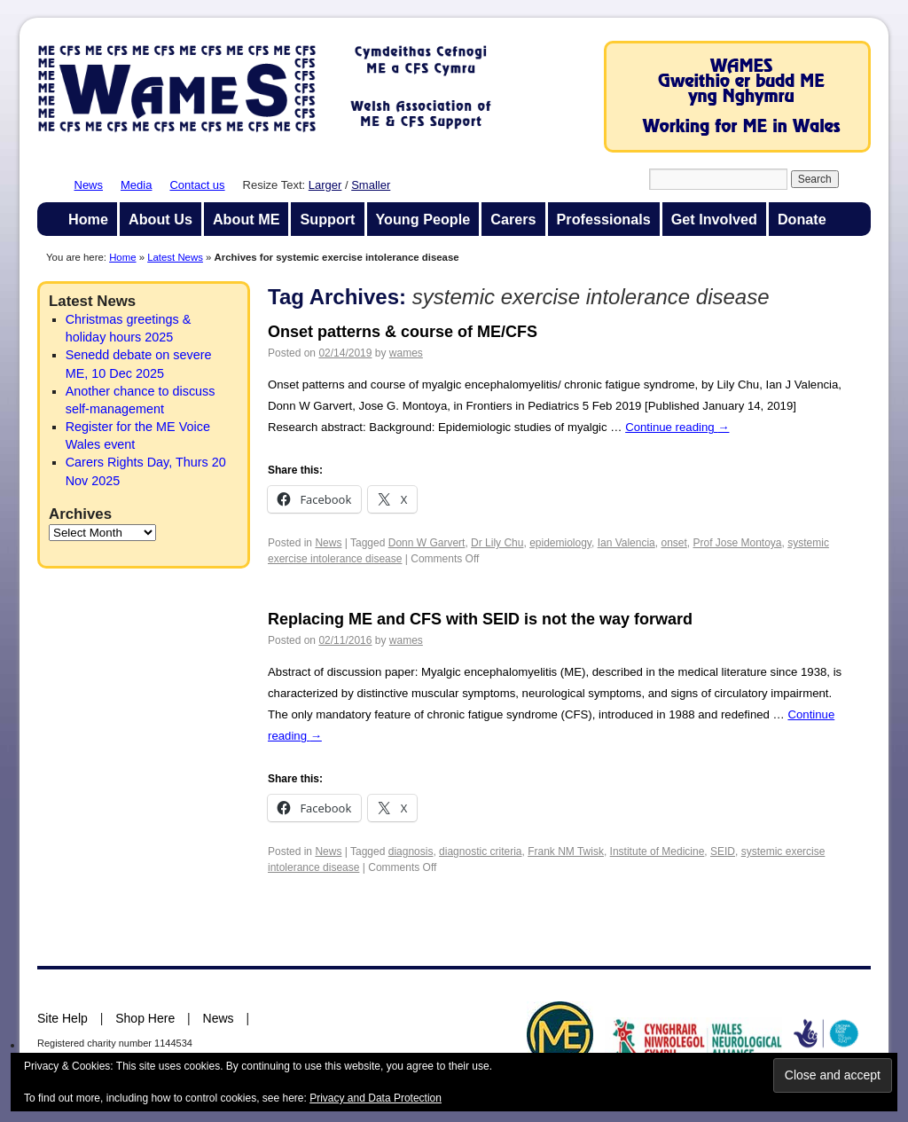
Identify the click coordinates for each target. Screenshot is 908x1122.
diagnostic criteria (480, 851)
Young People (423, 219)
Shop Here (145, 1018)
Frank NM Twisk (566, 851)
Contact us (196, 185)
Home (88, 219)
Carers (513, 219)
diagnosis (411, 851)
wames (406, 353)
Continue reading (677, 427)
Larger (325, 185)
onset (673, 543)
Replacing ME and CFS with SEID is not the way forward (480, 619)
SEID (722, 851)
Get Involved (714, 219)
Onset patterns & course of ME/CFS (402, 332)
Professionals (604, 219)
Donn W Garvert (427, 543)
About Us (160, 219)
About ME (246, 219)
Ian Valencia (626, 543)
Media (136, 185)
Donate (802, 219)
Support (327, 219)
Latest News (175, 257)
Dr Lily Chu (497, 543)
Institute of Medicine (657, 851)
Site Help (62, 1018)
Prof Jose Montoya (737, 543)
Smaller (370, 185)
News (89, 185)
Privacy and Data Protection (375, 1098)
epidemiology (560, 543)
